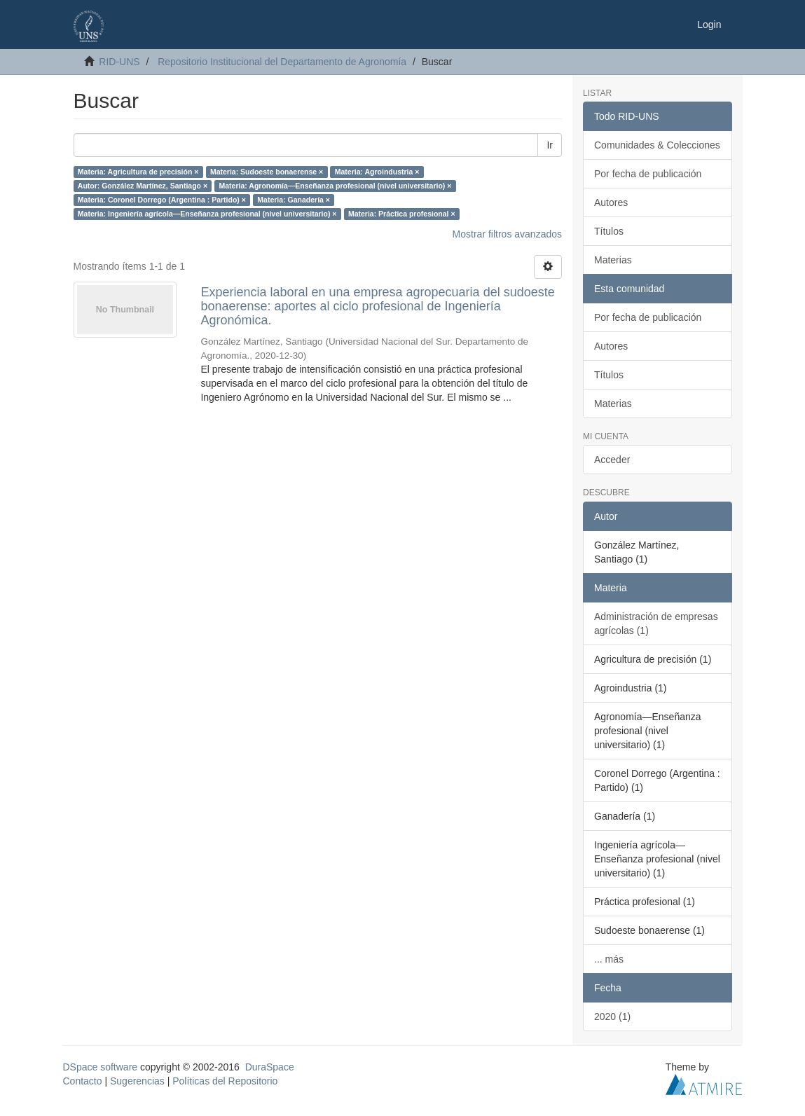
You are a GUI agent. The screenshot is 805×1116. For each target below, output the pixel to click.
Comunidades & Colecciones (657, 145)
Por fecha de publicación (647, 173)
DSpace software (100, 1067)
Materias (613, 260)
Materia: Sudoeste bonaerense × (266, 171)
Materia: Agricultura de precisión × (138, 171)
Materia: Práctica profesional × (401, 213)
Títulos (609, 231)
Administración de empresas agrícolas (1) (656, 623)
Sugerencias (137, 1081)
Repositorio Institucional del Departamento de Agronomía (282, 61)
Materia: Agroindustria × (377, 171)
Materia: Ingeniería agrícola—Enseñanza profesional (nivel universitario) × (207, 213)
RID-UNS (119, 61)
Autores (611, 202)
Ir (549, 145)
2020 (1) (612, 1016)
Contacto (82, 1081)
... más (609, 959)
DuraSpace (269, 1067)
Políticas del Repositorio (224, 1081)
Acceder (612, 459)
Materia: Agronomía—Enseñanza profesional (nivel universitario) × (335, 185)
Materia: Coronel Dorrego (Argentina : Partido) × (162, 199)
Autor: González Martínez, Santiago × (142, 185)
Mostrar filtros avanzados (507, 234)
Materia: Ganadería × (293, 199)
